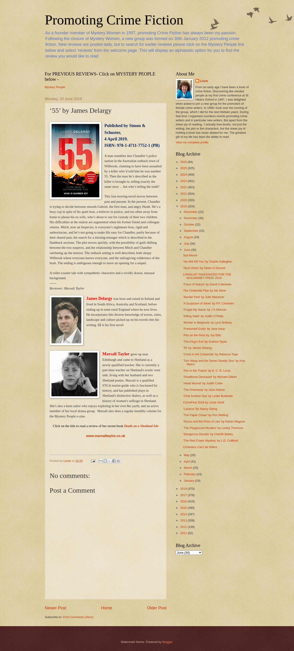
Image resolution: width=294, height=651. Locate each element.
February (190, 474)
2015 (184, 507)
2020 (184, 200)
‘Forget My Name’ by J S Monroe (204, 309)
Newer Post (55, 608)
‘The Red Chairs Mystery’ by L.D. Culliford (210, 440)
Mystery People (55, 87)
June (187, 250)
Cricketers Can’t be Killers (200, 447)
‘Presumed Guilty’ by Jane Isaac (204, 328)
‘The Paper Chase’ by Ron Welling (205, 415)
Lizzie (204, 81)
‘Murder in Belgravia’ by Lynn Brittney (207, 322)
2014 (184, 514)
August (189, 237)
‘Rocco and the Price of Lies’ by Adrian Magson (214, 421)
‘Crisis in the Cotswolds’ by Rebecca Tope (210, 354)
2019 (184, 206)
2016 (184, 501)
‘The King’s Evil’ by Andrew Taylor (205, 341)
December (191, 212)
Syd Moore (190, 255)
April (187, 461)
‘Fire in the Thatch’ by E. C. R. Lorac (207, 370)
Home (106, 608)
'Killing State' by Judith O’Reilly (203, 316)
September (191, 230)
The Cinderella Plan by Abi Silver (204, 290)
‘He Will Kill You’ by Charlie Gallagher (207, 261)
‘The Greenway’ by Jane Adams (204, 389)
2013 (184, 520)
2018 (184, 488)
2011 (184, 533)
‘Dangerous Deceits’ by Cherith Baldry (208, 434)
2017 (184, 495)
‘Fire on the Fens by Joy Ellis (202, 335)
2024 (184, 174)
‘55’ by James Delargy (197, 348)
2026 (184, 162)
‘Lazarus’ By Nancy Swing (200, 409)
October (189, 224)
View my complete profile (192, 142)
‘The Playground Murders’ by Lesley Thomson (213, 428)
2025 (184, 168)
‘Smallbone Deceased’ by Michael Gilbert (210, 377)
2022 (184, 187)
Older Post (157, 608)
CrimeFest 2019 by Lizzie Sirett (203, 402)
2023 (184, 181)
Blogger (167, 642)
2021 (184, 193)
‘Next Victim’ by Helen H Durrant (204, 268)
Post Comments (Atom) (78, 617)
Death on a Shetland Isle (141, 426)
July (187, 243)
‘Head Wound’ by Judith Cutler (203, 383)
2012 (184, 527)
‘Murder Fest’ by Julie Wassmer (203, 297)
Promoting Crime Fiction (114, 19)
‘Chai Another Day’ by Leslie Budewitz (208, 396)
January (189, 480)
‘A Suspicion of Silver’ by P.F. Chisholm (208, 303)
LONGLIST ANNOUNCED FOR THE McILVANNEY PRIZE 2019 (207, 276)
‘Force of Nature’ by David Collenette (207, 284)
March (188, 467)
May (187, 455)
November (191, 218)
